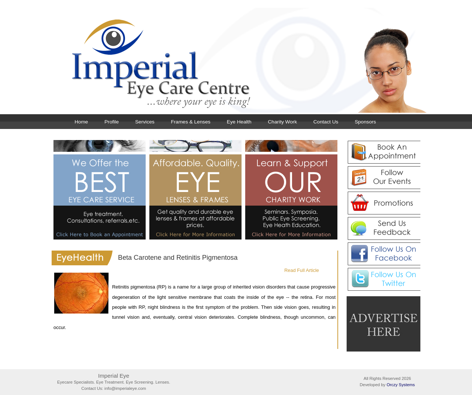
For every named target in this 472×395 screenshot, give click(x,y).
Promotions (383, 203)
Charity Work (282, 122)
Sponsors (365, 122)
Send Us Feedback (383, 228)
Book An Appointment (383, 152)
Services (145, 122)
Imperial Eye (243, 60)
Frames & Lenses (190, 122)
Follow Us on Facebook (383, 254)
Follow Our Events (383, 177)
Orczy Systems (400, 384)
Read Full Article (301, 270)
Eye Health (239, 122)
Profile (111, 122)
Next (399, 132)
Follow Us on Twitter (383, 279)
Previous (182, 132)
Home (81, 122)
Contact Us (326, 122)
